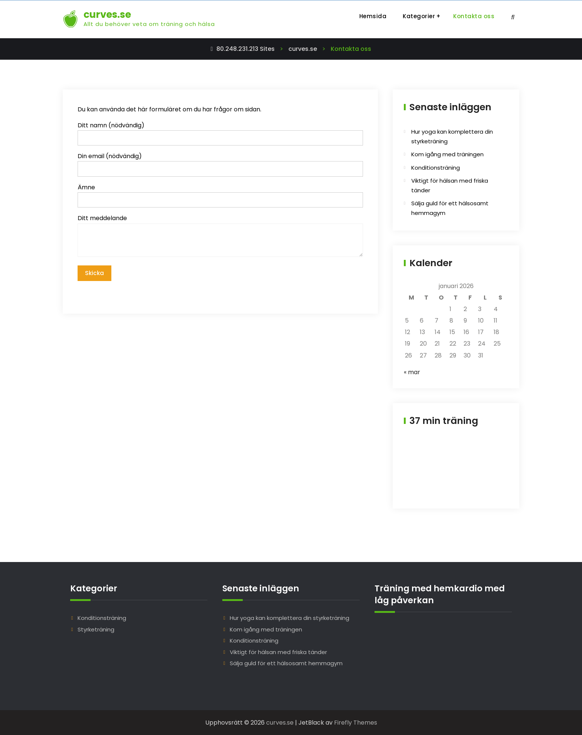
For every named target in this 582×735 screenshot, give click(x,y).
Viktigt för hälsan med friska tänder (278, 652)
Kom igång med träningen (447, 154)
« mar (412, 372)
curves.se (107, 14)
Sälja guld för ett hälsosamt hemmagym (286, 663)
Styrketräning (96, 629)
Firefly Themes (355, 722)
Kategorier (419, 16)
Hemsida (373, 16)
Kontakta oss (473, 16)
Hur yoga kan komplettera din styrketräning (289, 618)
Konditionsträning (435, 168)
